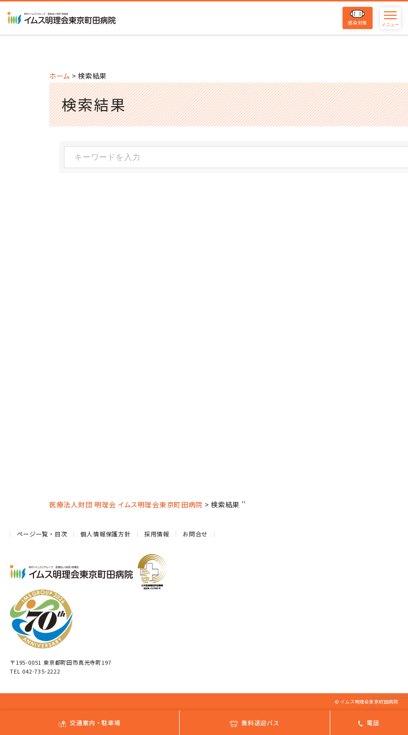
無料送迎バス (255, 722)
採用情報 (156, 533)
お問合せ (195, 533)
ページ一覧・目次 (42, 533)
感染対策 (357, 18)
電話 (368, 722)
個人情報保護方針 (105, 533)
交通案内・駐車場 (89, 722)
